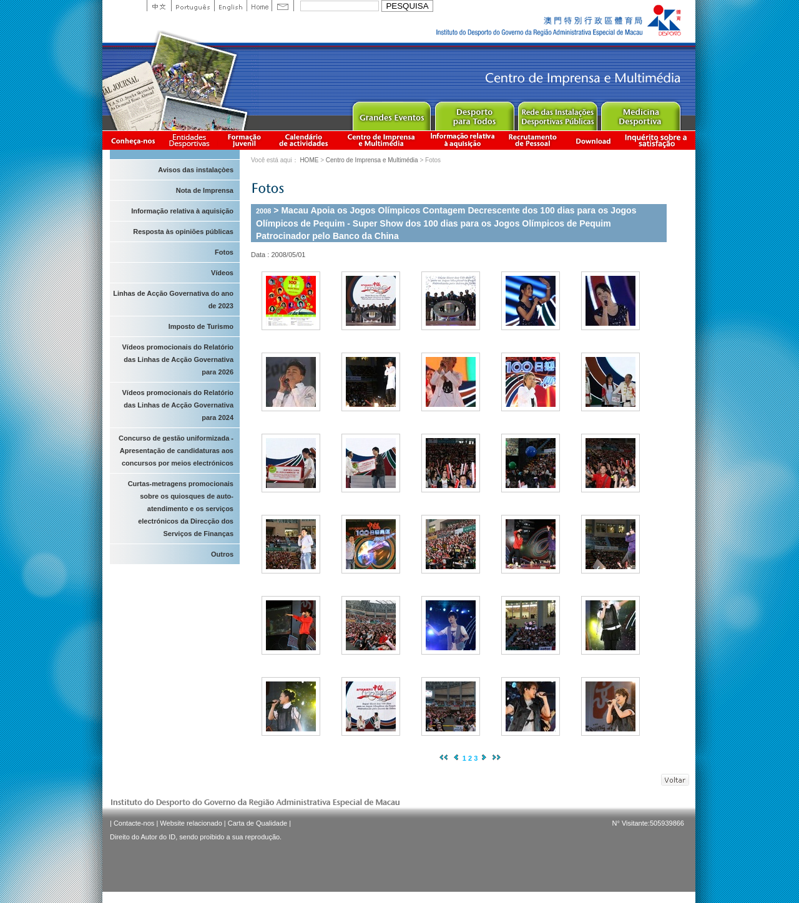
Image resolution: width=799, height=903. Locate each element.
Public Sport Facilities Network (557, 113)
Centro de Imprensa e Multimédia (381, 140)
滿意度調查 (657, 140)
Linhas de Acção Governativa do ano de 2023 (173, 300)
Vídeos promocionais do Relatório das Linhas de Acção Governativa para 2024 (177, 405)
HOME (309, 160)
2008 (263, 211)
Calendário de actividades (304, 140)
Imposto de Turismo (201, 326)
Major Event (391, 113)
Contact (283, 5)
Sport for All (474, 113)
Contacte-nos (134, 823)
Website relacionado (191, 823)
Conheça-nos (133, 140)
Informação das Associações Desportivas (191, 140)
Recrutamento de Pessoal (533, 140)
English (230, 5)
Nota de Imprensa (204, 190)
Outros (222, 554)
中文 (159, 5)
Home (259, 5)
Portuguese (192, 5)
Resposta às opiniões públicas (183, 231)
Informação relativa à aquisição (462, 140)
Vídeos (222, 272)
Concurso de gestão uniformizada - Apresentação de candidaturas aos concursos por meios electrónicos (176, 450)
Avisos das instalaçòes (195, 169)
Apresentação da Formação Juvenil (244, 140)
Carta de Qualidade (257, 823)
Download (593, 140)
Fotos (224, 252)
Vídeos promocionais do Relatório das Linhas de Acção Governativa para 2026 (177, 359)
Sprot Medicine (640, 113)
